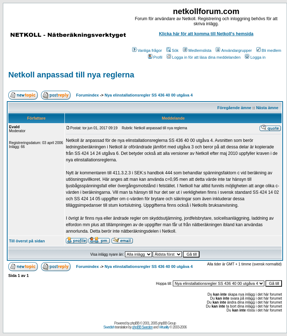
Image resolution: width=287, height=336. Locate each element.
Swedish (109, 327)
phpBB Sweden (142, 327)
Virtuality (164, 327)
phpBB (134, 323)
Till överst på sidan (27, 241)
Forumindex (87, 95)
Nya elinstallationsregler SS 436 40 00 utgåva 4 (149, 95)
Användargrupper (234, 50)
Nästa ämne (267, 108)
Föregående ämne (234, 108)
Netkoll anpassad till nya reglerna (71, 74)
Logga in (255, 57)
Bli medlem (268, 50)
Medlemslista (197, 50)
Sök (172, 50)
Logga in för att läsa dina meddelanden (204, 57)
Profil (155, 57)
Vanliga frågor (147, 50)
